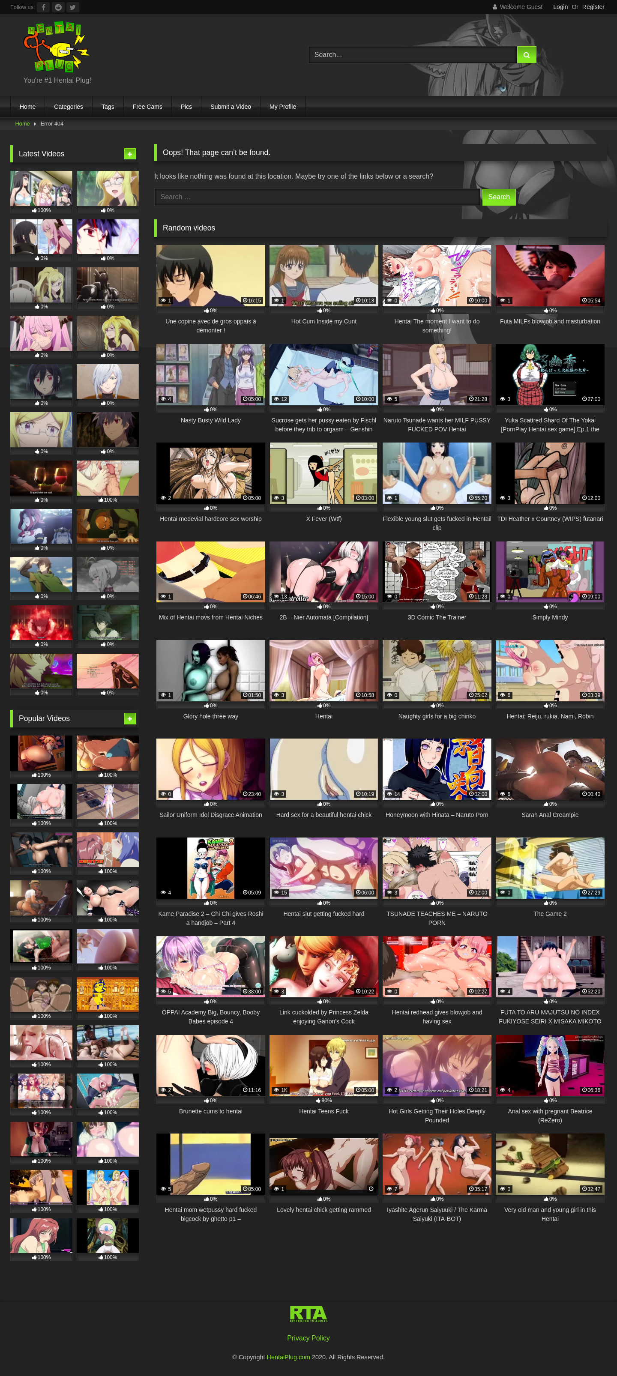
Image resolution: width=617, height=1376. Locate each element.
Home (28, 106)
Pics (186, 106)
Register (593, 6)
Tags (108, 106)
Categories (68, 106)
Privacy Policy (308, 1338)
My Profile (283, 106)
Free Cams (147, 106)
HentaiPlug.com (289, 1357)
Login (560, 6)
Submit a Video (230, 106)
